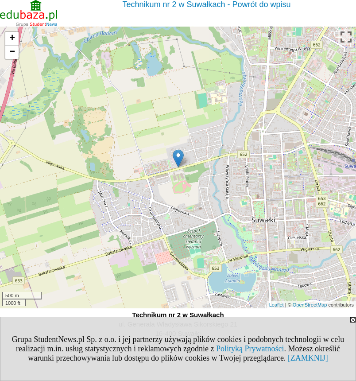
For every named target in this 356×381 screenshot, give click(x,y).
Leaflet (276, 304)
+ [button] (12, 38)
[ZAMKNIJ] (308, 358)
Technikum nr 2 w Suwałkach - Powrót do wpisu (206, 4)
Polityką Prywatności (250, 348)
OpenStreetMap (310, 304)
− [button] (12, 52)
